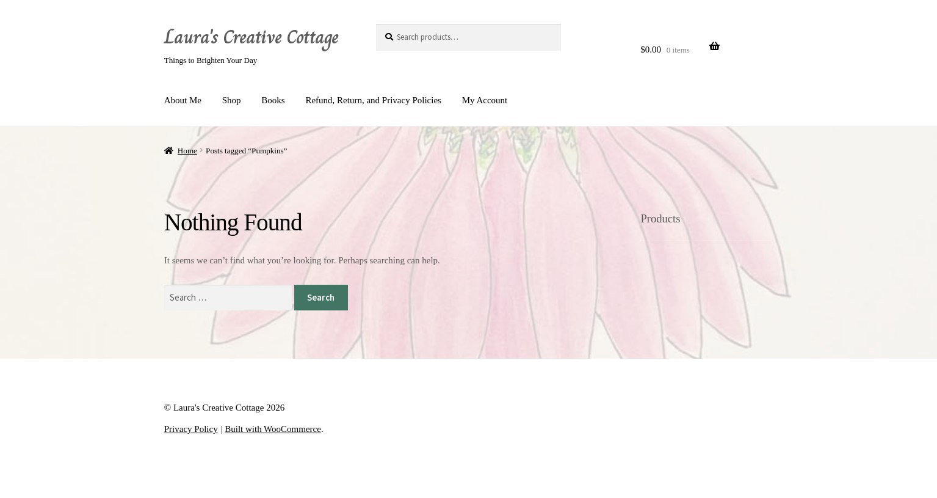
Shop (231, 100)
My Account (485, 100)
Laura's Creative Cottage (251, 36)
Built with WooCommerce (273, 429)
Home (187, 150)
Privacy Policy (191, 429)
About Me (182, 100)
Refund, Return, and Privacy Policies (373, 100)
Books (272, 100)
